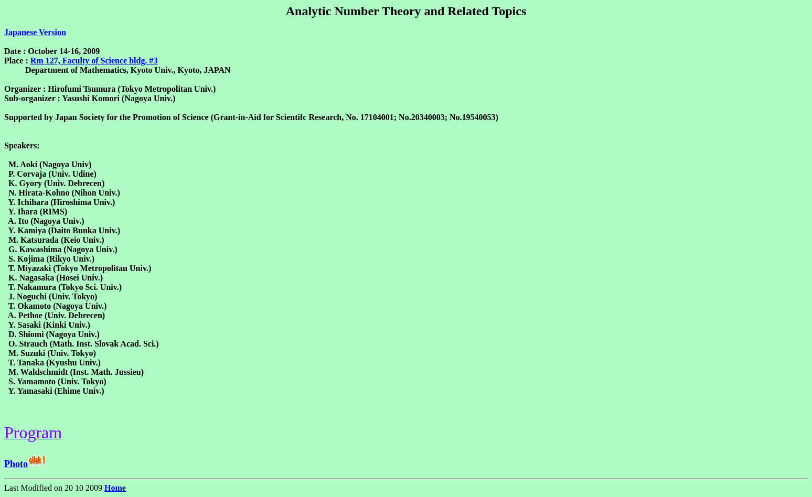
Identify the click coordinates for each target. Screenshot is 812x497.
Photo (16, 464)
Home (115, 487)
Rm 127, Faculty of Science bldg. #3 (94, 60)
